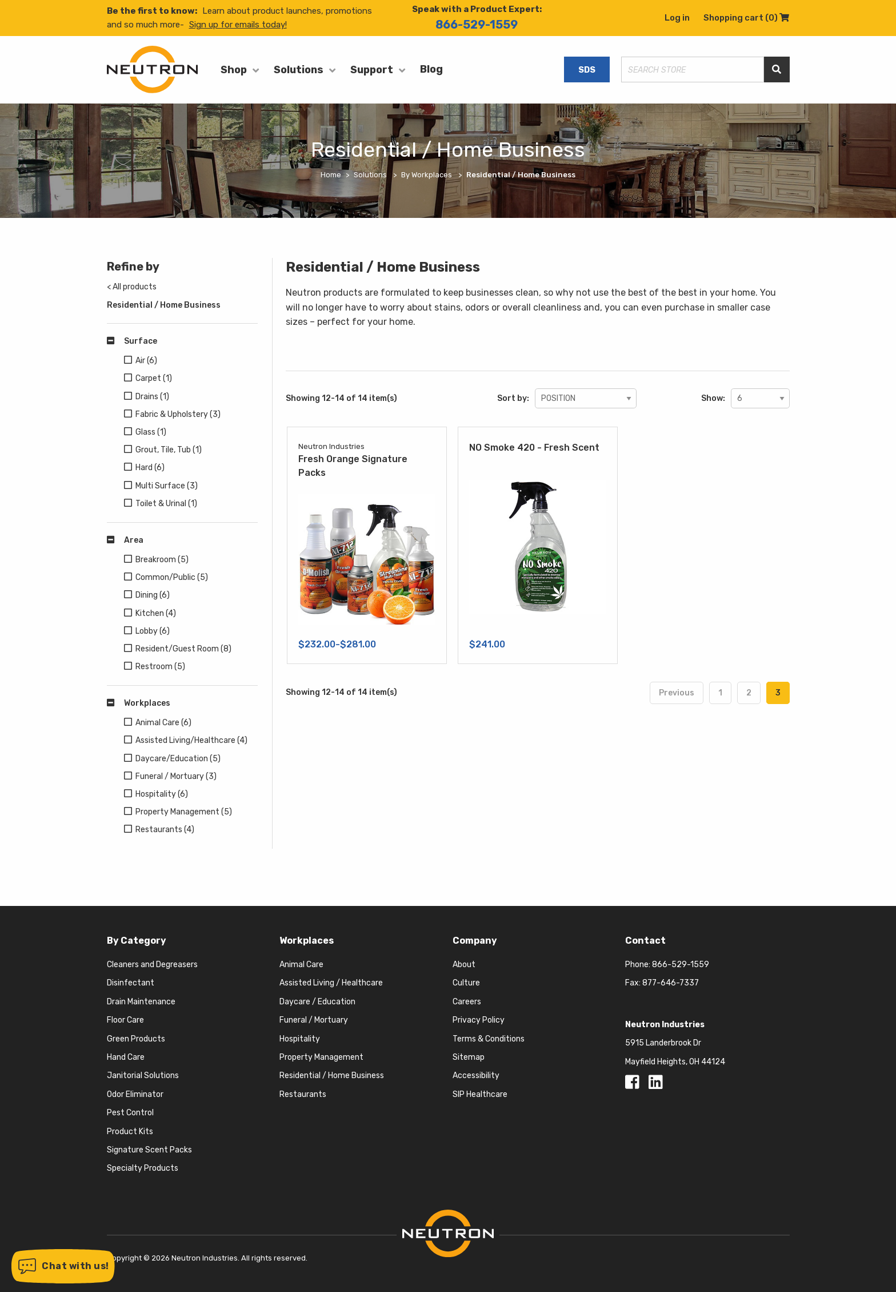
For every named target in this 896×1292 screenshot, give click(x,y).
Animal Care (301, 964)
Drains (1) (152, 396)
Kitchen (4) (155, 613)
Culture (466, 983)
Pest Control (130, 1113)
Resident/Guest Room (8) (183, 649)
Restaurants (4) (164, 829)
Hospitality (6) (161, 794)
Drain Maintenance (141, 1002)
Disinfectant (130, 983)
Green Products (136, 1039)
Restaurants (302, 1094)
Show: (713, 398)
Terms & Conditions (489, 1039)
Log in (677, 18)
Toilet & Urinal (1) (166, 503)
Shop (234, 69)
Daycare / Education (317, 1002)
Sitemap (469, 1057)
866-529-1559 (476, 24)
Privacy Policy (479, 1020)
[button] (63, 1266)
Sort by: (513, 398)
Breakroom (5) (162, 559)
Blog (431, 69)
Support (371, 69)
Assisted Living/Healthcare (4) (191, 740)
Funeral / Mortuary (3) (176, 776)
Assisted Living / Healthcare (331, 983)
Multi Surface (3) (166, 486)
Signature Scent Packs (149, 1150)
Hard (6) (150, 467)
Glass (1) (150, 432)
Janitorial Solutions (143, 1075)
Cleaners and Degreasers (152, 964)
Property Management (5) (183, 812)
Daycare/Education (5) (178, 759)
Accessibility (476, 1075)
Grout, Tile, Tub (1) (168, 450)
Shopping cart (746, 18)
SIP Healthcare (480, 1094)
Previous (676, 693)
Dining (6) (152, 595)
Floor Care (125, 1020)
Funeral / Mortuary (313, 1020)
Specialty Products (142, 1168)
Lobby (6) (152, 631)
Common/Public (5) (171, 577)
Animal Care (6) (163, 723)
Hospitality (299, 1039)
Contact (645, 940)
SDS (586, 70)
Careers (467, 1002)
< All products (132, 287)
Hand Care (126, 1057)
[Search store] (692, 69)
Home (331, 174)
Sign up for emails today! (238, 24)
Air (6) (146, 360)
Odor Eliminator (135, 1094)
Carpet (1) (153, 378)
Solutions (298, 69)
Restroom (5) (160, 666)
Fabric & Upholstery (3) (178, 414)
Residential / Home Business (164, 305)
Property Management (321, 1057)
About (464, 964)
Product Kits (130, 1131)
